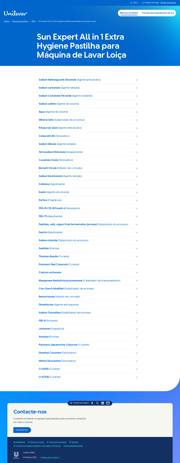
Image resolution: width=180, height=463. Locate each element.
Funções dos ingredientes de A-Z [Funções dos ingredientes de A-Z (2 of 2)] (158, 13)
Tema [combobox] (135, 3)
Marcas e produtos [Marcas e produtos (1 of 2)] (129, 13)
